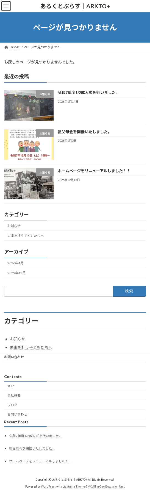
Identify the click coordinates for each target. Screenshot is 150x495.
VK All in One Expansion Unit (106, 486)
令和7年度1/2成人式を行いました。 (89, 92)
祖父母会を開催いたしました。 (85, 131)
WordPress (48, 486)
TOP (10, 386)
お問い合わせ (14, 357)
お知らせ (14, 226)
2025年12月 (16, 273)
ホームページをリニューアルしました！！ (94, 171)
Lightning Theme (74, 486)
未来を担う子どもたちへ (25, 236)
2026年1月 (15, 263)
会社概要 (14, 395)
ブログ (12, 405)
